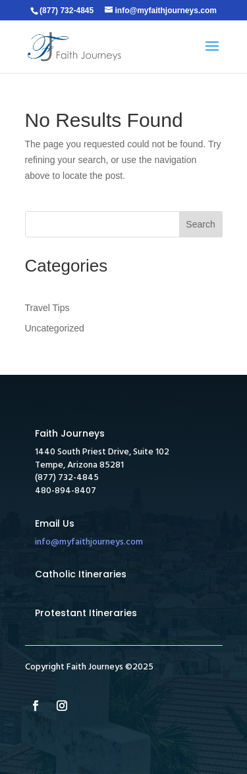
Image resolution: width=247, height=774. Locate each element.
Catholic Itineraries (80, 574)
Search (200, 224)
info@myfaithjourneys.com (89, 542)
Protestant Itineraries (86, 612)
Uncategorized (54, 328)
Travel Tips (47, 307)
